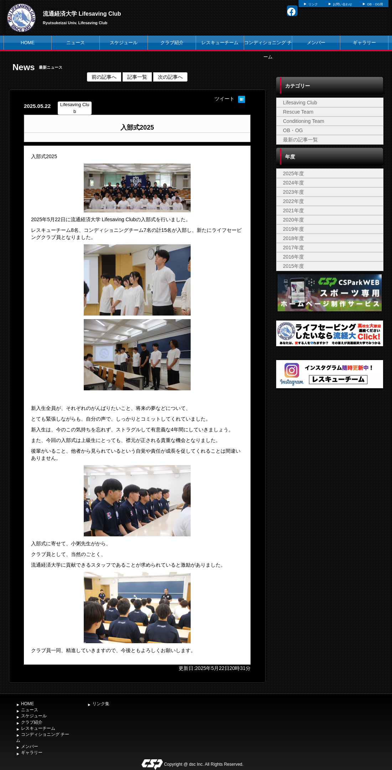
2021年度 (293, 210)
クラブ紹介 (172, 42)
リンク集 (100, 703)
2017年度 (293, 247)
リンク (313, 4)
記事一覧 (137, 77)
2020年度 (293, 220)
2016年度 (293, 257)
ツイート (224, 99)
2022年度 (293, 201)
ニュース (75, 42)
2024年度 (293, 183)
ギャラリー (364, 42)
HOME (28, 42)
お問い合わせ (342, 4)
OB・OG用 (375, 4)
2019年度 (293, 229)
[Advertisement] (329, 550)
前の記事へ (104, 77)
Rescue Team (298, 112)
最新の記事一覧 (300, 139)
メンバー (316, 42)
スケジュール (124, 42)
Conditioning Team (303, 121)
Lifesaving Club (300, 102)
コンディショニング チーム (268, 49)
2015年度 (293, 266)
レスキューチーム (219, 42)
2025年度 (293, 173)
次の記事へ (170, 77)
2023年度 (293, 192)
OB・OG (293, 130)
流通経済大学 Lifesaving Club (82, 14)
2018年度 (293, 238)
